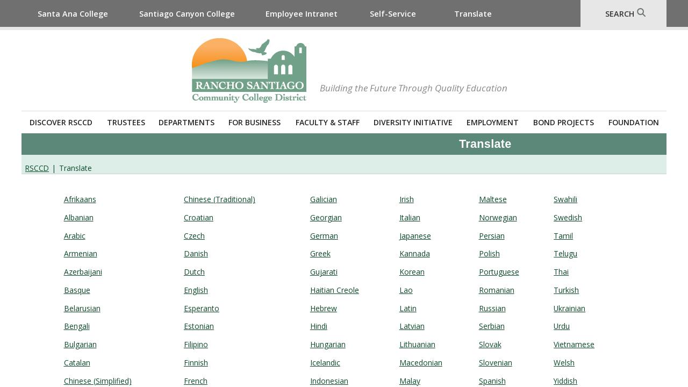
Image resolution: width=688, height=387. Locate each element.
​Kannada (414, 253)
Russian (492, 308)
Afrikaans (80, 199)
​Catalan (77, 362)
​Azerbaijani (83, 272)
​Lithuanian (417, 344)
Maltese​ (493, 199)
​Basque (77, 290)
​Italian (409, 217)
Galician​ (323, 199)
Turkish (566, 290)
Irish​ (406, 199)
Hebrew (323, 308)
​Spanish (492, 381)
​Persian (492, 236)
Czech (194, 236)
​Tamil (563, 236)
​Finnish (196, 362)
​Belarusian (82, 308)
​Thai (561, 272)
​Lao (406, 290)
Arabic (74, 236)
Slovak (490, 344)
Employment (493, 122)
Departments (186, 122)
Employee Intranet (302, 14)
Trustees (126, 122)
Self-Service (393, 14)
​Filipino (196, 344)
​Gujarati (324, 272)
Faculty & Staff (328, 122)
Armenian (80, 253)
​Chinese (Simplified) (98, 381)
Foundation (633, 122)
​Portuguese (499, 272)
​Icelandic (325, 362)
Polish (489, 253)
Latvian (412, 326)
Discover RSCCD (61, 122)
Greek (320, 253)
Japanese (415, 236)
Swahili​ (565, 199)
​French (195, 381)
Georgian (326, 217)
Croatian (198, 217)
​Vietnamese (574, 344)
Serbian (492, 326)
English (196, 290)
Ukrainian (569, 308)
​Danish (196, 253)
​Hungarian (328, 344)
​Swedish (568, 217)
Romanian (496, 290)
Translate (473, 14)
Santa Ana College (73, 14)
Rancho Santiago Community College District (249, 70)
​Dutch (194, 272)
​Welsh (564, 362)
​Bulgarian (80, 344)
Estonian (199, 326)
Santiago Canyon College (187, 14)
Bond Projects (563, 122)
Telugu (565, 253)
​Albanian (79, 217)
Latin (408, 308)
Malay (409, 381)
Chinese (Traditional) (219, 199)
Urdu (562, 326)
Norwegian (498, 217)
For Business (254, 122)
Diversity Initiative (413, 122)
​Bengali (77, 326)
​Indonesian (329, 381)
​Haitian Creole (334, 290)
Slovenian (495, 362)
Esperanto (201, 308)
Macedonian (420, 362)
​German (324, 236)
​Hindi (318, 326)
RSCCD (37, 168)
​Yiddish (565, 381)
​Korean (412, 272)
